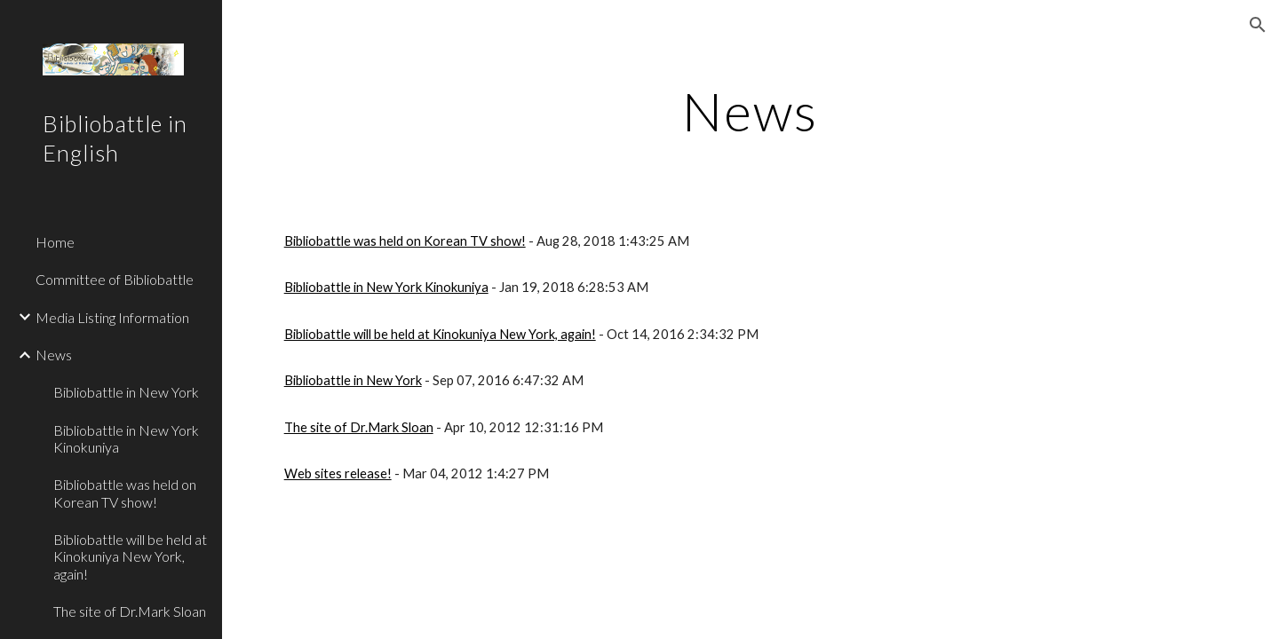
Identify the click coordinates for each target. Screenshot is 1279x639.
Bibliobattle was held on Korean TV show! (405, 240)
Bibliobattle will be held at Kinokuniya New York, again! (440, 334)
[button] (1257, 25)
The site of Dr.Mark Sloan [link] (129, 611)
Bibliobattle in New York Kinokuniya (386, 287)
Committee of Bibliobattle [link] (115, 279)
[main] (750, 111)
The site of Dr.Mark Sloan (358, 427)
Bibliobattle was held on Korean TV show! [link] (124, 492)
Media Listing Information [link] (112, 317)
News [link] (54, 354)
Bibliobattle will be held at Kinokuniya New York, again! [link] (130, 556)
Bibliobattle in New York (353, 380)
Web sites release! (338, 473)
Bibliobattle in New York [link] (126, 391)
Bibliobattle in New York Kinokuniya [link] (126, 438)
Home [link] (55, 241)
